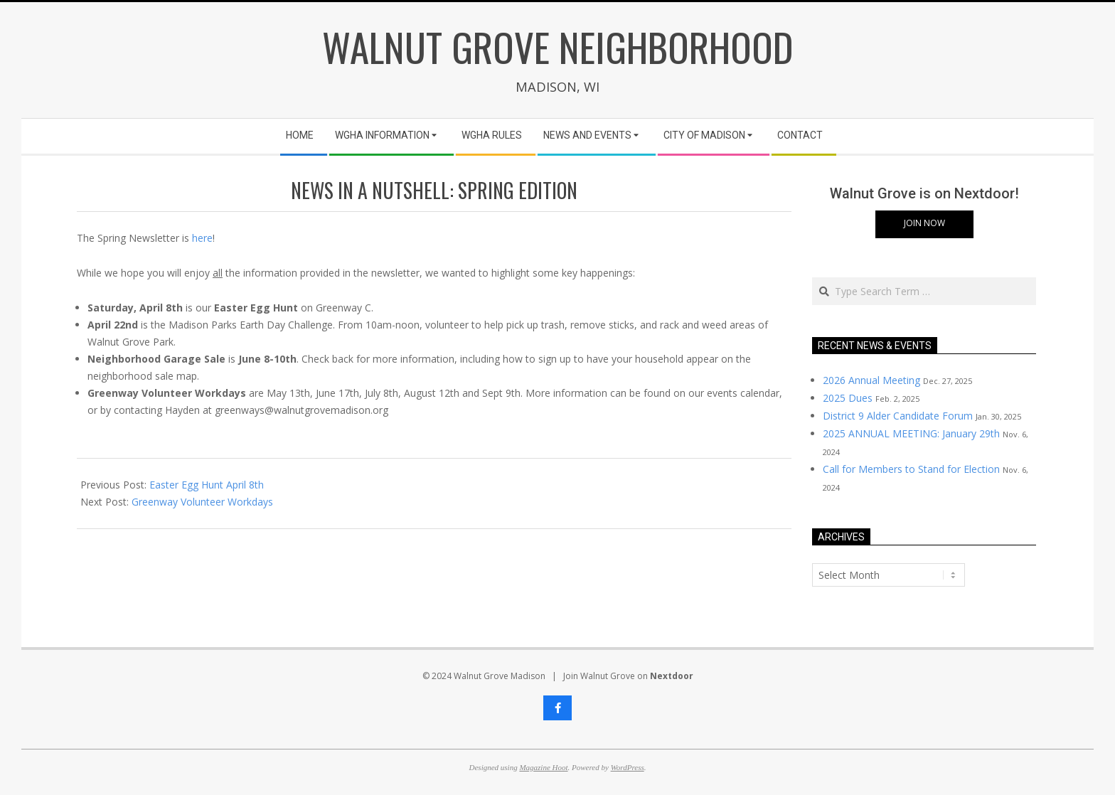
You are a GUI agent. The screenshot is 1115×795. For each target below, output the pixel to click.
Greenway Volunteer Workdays (202, 501)
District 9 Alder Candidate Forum (898, 415)
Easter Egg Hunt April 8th (206, 484)
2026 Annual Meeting (871, 380)
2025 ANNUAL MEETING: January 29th (911, 433)
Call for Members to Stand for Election (911, 469)
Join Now (924, 223)
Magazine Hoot (543, 767)
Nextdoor (671, 676)
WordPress (627, 767)
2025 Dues (848, 398)
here (202, 238)
